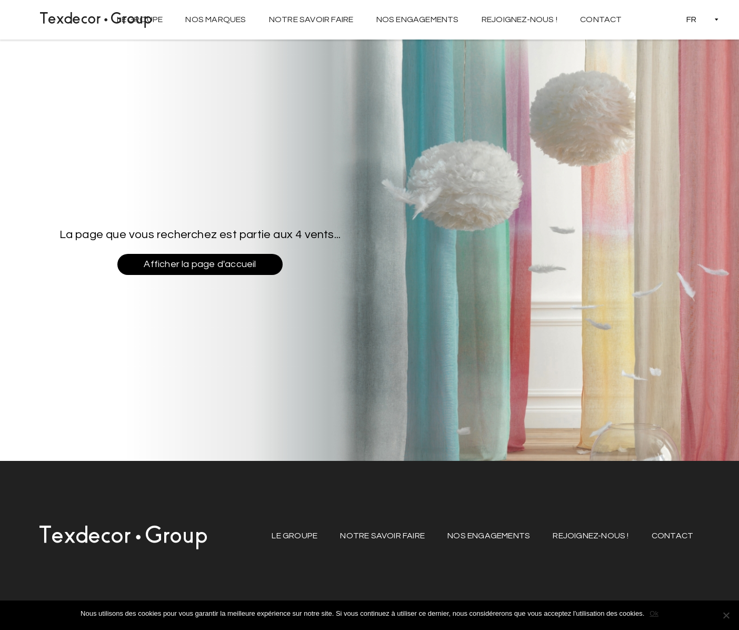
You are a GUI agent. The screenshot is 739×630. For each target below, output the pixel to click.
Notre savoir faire (311, 19)
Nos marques (215, 19)
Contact (601, 19)
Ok (654, 613)
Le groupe (140, 19)
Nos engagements (417, 19)
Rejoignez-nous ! (519, 19)
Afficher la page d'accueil (200, 264)
